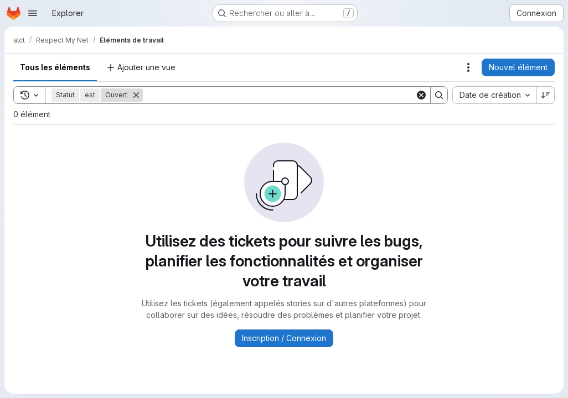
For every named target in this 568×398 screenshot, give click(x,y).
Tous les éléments (55, 67)
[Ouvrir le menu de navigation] (33, 13)
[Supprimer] (136, 95)
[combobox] (494, 95)
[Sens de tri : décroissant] (546, 95)
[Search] (279, 95)
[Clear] (421, 95)
